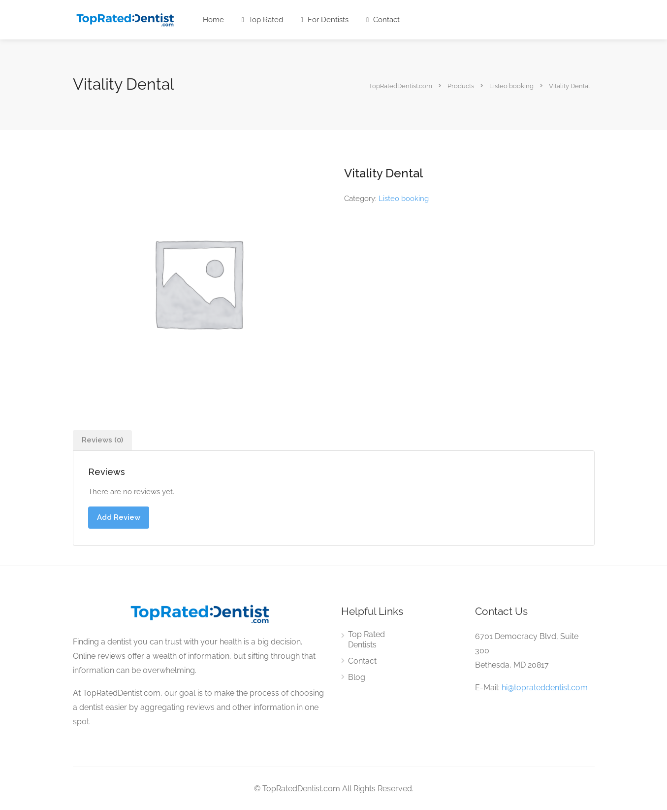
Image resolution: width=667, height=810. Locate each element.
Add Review (118, 517)
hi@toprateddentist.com (545, 687)
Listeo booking (404, 198)
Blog (356, 677)
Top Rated (262, 19)
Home (213, 19)
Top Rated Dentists (366, 639)
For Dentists (325, 19)
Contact (383, 19)
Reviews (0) (102, 440)
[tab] (102, 440)
